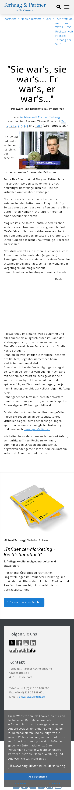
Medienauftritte (30, 19)
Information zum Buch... (24, 602)
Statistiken (38, 766)
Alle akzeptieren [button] (38, 776)
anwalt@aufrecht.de (32, 697)
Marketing (56, 766)
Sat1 (48, 19)
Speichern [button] (20, 783)
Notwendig (19, 766)
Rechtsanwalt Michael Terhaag (39, 117)
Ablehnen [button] (54, 783)
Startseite (10, 19)
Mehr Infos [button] (38, 759)
